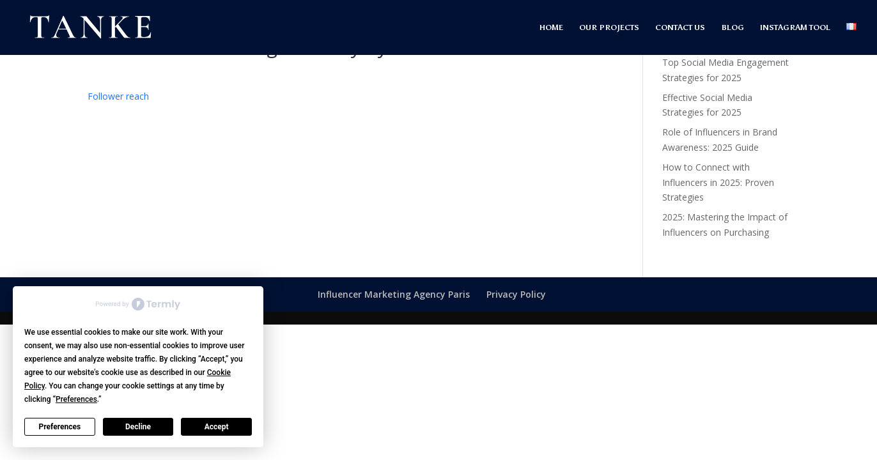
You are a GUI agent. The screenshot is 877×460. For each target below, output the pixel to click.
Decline (138, 426)
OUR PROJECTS (609, 27)
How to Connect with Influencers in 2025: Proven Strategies (718, 182)
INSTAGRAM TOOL (795, 27)
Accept (217, 426)
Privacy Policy (516, 294)
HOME (551, 27)
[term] (118, 96)
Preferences (60, 426)
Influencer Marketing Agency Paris (394, 294)
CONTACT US (680, 27)
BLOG (732, 27)
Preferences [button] (76, 399)
